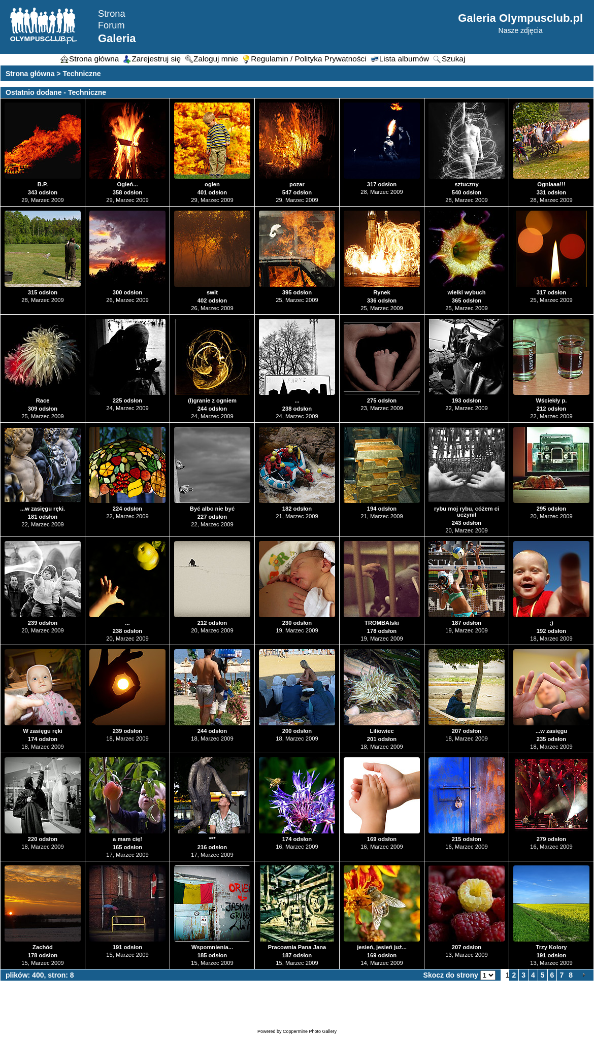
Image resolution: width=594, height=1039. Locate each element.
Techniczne (81, 74)
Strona (111, 14)
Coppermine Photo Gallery (310, 1031)
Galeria (117, 38)
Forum (111, 25)
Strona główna (30, 74)
